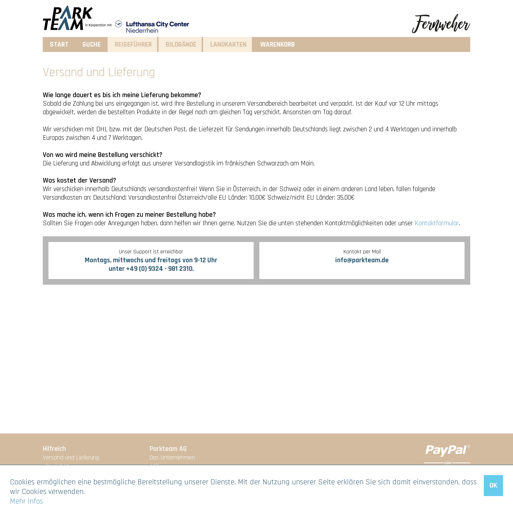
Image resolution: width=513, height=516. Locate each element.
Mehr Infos (26, 501)
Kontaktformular (437, 223)
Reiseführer (133, 44)
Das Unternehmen (172, 458)
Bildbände (181, 44)
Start (59, 44)
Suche (91, 44)
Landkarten (228, 44)
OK (493, 485)
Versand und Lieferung (71, 458)
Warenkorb (277, 44)
